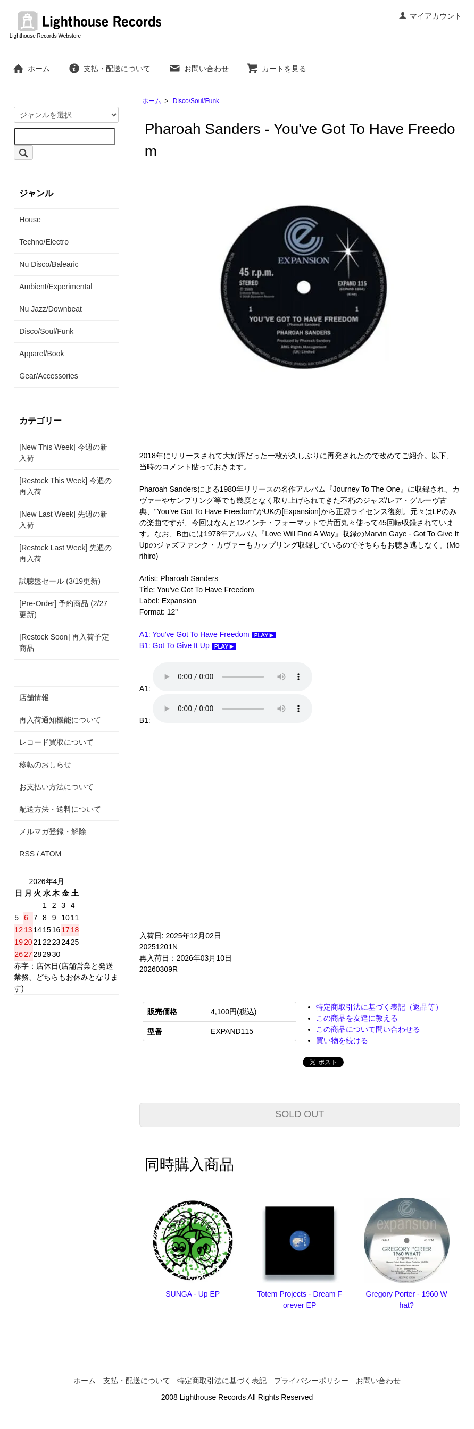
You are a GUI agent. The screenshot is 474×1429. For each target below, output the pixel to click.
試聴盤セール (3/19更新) (59, 581)
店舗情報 (34, 697)
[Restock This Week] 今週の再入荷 (65, 486)
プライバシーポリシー (311, 1380)
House (29, 219)
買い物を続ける (342, 1040)
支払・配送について (109, 68)
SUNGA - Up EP (192, 1294)
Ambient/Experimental (55, 286)
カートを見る (276, 68)
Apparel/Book (41, 353)
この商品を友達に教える (357, 1018)
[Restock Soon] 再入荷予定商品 (64, 642)
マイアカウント (430, 16)
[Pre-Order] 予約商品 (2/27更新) (63, 609)
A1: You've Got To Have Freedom (207, 634)
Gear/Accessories (48, 376)
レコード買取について (56, 742)
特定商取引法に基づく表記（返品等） (379, 1007)
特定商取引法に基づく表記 (222, 1380)
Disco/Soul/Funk (196, 101)
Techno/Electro (44, 242)
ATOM (50, 854)
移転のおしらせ (45, 764)
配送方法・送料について (60, 809)
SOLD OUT (299, 1114)
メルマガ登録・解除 (52, 831)
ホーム (31, 68)
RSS (27, 854)
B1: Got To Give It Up (187, 645)
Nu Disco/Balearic (48, 264)
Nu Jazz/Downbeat (50, 309)
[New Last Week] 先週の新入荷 (63, 519)
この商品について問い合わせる (368, 1029)
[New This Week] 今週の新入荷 (63, 453)
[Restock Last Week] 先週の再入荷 (65, 553)
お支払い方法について (56, 787)
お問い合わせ (199, 68)
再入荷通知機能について (60, 720)
